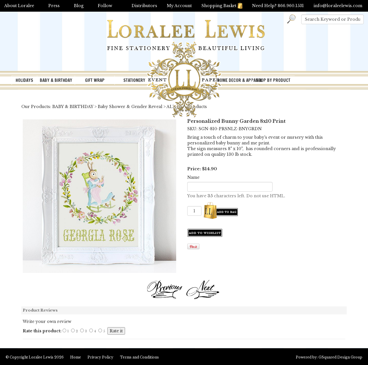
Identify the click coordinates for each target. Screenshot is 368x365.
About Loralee (19, 5)
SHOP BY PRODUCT (273, 80)
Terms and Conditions (139, 357)
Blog (79, 5)
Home (75, 357)
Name (193, 177)
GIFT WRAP (95, 80)
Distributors (144, 5)
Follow (105, 5)
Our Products (35, 106)
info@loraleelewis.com (337, 5)
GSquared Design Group (340, 357)
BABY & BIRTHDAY (56, 80)
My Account (179, 5)
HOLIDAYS (24, 80)
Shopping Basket (221, 5)
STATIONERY (134, 80)
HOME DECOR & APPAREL (234, 80)
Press (54, 5)
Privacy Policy (100, 357)
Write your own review (47, 321)
